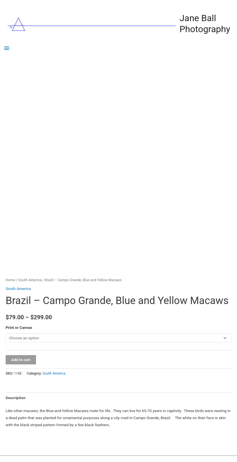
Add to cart (20, 359)
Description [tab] (15, 397)
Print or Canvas (19, 327)
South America (29, 280)
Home (10, 280)
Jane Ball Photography (205, 23)
